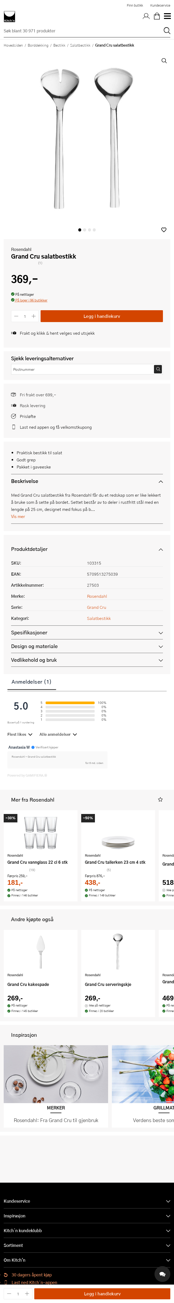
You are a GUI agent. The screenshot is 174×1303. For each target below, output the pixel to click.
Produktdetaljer (29, 549)
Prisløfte (28, 416)
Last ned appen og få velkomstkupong (56, 427)
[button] (163, 229)
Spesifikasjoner (29, 632)
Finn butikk (135, 5)
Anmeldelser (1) (32, 681)
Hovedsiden (13, 45)
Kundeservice (160, 5)
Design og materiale (34, 646)
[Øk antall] (34, 316)
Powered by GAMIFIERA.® (27, 775)
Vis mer (18, 516)
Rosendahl (21, 249)
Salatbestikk (80, 45)
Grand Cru (96, 607)
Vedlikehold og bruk (34, 660)
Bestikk (59, 45)
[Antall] (25, 316)
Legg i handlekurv (102, 316)
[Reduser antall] (16, 316)
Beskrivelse (24, 481)
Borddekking (38, 45)
